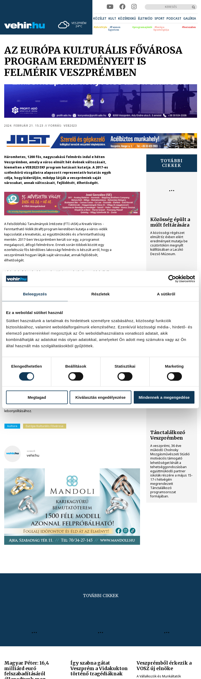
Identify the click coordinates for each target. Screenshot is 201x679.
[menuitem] (100, 18)
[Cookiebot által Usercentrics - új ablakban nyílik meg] (172, 279)
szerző (31, 451)
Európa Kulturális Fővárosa (44, 426)
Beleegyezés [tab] (35, 293)
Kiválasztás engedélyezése (100, 397)
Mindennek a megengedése (164, 397)
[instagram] (134, 6)
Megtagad (37, 397)
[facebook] (122, 6)
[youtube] (110, 6)
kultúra (12, 426)
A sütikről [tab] (166, 293)
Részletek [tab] (100, 293)
